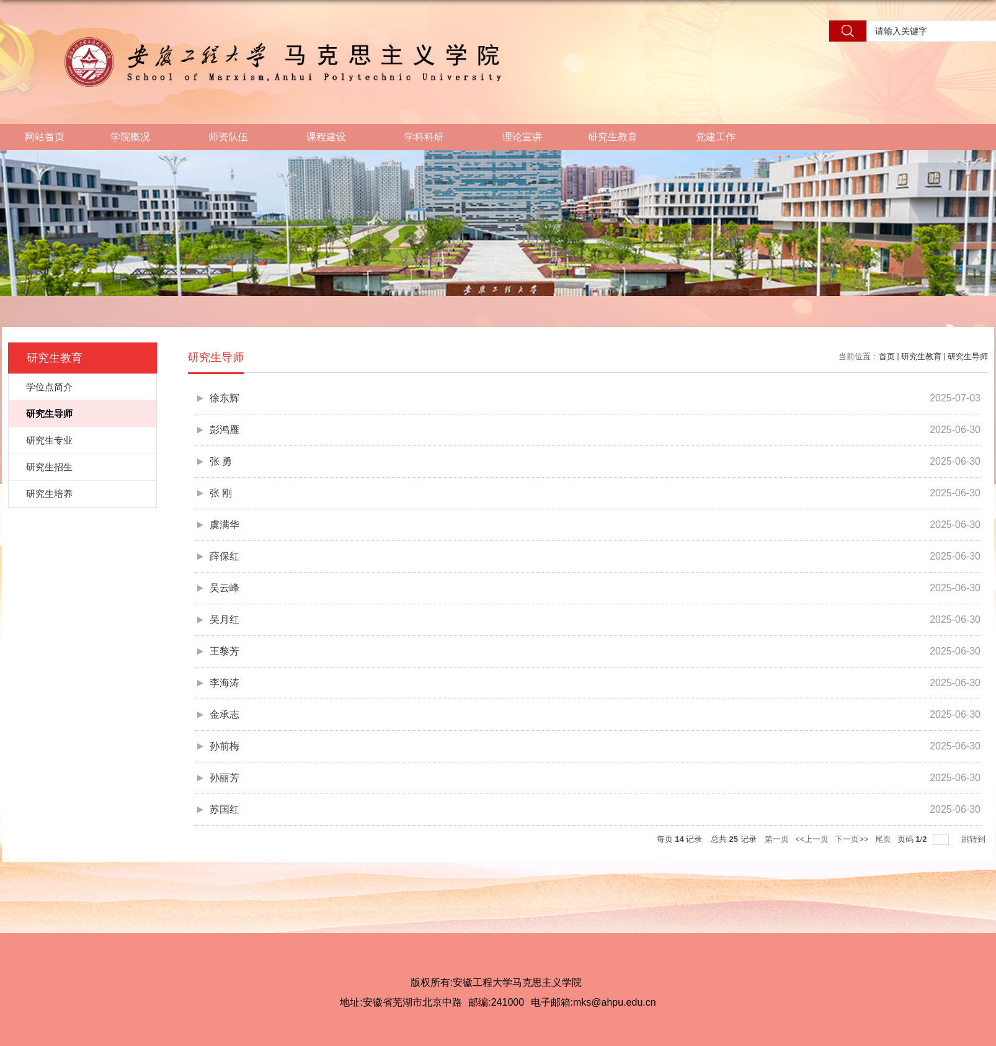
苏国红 (224, 809)
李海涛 (224, 682)
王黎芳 (224, 651)
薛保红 (224, 556)
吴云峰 (224, 588)
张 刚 (221, 493)
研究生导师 (968, 356)
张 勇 (221, 461)
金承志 (224, 714)
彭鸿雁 (224, 429)
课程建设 (332, 138)
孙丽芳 (224, 777)
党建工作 (722, 138)
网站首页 (44, 137)
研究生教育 (619, 138)
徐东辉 (224, 398)
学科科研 (430, 138)
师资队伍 (234, 138)
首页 (887, 356)
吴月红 (224, 619)
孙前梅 (224, 746)
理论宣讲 (522, 137)
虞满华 (224, 524)
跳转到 (974, 839)
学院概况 (136, 138)
